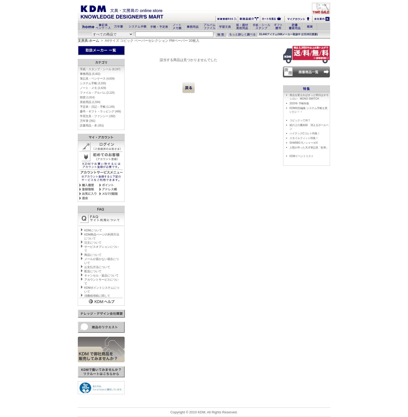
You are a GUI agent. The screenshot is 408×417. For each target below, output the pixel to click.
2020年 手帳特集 (299, 103)
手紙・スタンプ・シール (100, 69)
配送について (92, 271)
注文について (92, 242)
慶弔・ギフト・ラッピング (100, 111)
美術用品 (90, 102)
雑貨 (87, 97)
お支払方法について (97, 267)
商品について (92, 254)
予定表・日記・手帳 (97, 106)
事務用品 (90, 73)
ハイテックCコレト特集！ (305, 133)
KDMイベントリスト (302, 156)
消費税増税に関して (97, 295)
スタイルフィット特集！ (304, 138)
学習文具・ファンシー (97, 116)
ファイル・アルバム (97, 92)
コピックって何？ (300, 120)
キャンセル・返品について (101, 275)
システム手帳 (93, 83)
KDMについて (93, 230)
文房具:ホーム (88, 41)
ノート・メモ (93, 87)
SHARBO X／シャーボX (304, 142)
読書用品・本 (92, 125)
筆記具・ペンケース (97, 78)
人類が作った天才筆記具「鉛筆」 (309, 147)
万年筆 (87, 120)
